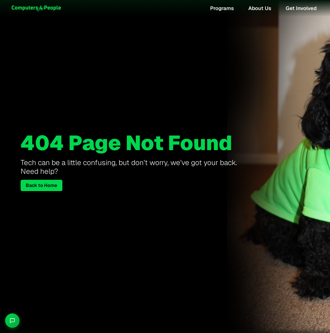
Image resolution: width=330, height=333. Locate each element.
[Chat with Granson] (12, 320)
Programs (222, 8)
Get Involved (301, 8)
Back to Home (41, 185)
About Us (259, 8)
